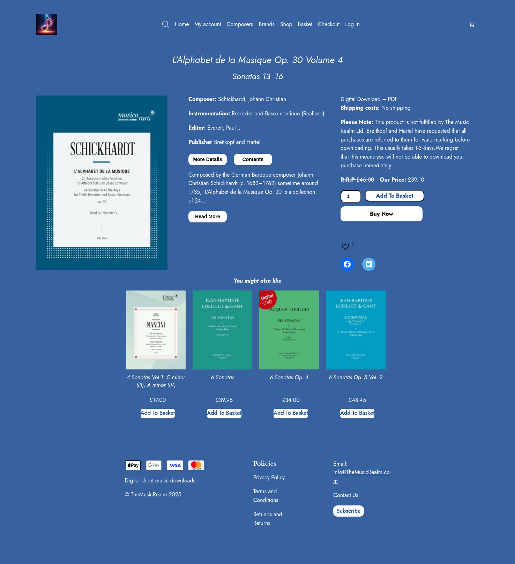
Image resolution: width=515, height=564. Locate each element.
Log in (352, 24)
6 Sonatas (222, 377)
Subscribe (348, 511)
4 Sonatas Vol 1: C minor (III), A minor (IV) (156, 381)
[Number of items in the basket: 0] (472, 24)
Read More (207, 216)
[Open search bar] (165, 24)
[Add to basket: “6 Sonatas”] (224, 413)
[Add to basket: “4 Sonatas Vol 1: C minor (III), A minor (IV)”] (158, 413)
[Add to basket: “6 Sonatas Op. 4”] (291, 413)
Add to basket (394, 196)
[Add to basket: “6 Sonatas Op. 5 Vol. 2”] (357, 413)
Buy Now (381, 214)
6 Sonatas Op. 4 (289, 377)
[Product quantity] (351, 196)
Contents (253, 159)
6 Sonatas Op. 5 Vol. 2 (355, 377)
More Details (207, 159)
